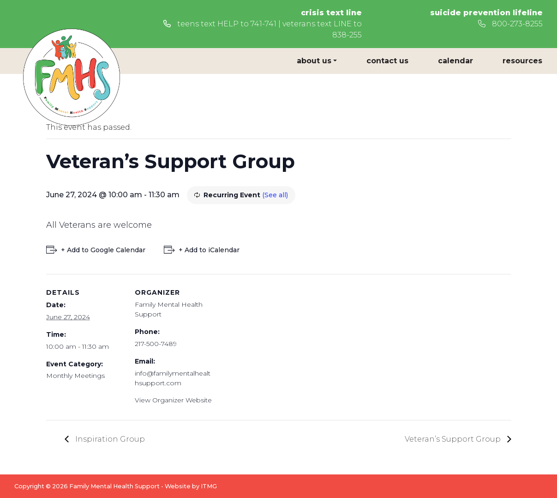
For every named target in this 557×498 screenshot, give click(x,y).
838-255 (347, 34)
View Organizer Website (173, 400)
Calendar (455, 60)
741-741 (263, 23)
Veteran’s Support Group (454, 439)
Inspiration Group (109, 439)
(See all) (275, 195)
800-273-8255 (510, 23)
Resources (522, 60)
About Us (314, 60)
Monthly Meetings (75, 375)
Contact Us (387, 60)
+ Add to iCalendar (209, 250)
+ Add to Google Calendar (103, 250)
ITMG (209, 486)
